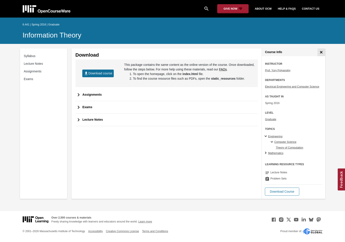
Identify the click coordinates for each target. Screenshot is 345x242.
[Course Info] (321, 52)
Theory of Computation (289, 147)
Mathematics (275, 153)
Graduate (270, 119)
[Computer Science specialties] (272, 142)
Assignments (32, 71)
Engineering (275, 136)
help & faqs (287, 8)
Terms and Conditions (155, 231)
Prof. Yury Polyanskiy (277, 70)
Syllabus (29, 56)
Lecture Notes (33, 63)
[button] (282, 192)
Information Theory (52, 35)
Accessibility (95, 231)
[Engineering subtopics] (266, 136)
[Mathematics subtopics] (266, 153)
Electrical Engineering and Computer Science (292, 86)
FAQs (223, 69)
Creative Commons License (122, 231)
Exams (28, 79)
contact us (310, 8)
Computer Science (285, 141)
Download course (98, 73)
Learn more (145, 221)
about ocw (263, 8)
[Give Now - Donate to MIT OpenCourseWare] (233, 8)
